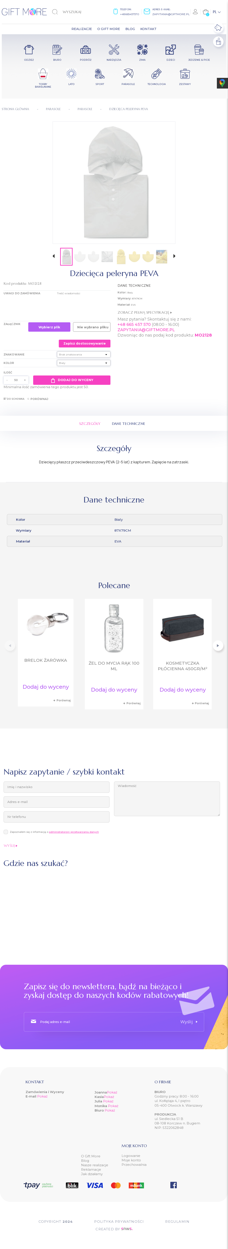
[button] (54, 256)
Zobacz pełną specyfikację (145, 312)
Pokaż (42, 1096)
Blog (85, 1160)
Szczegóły (90, 423)
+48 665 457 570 (134, 324)
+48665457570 (129, 14)
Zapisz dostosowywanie (84, 343)
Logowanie (131, 1156)
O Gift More (90, 1156)
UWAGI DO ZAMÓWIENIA (22, 293)
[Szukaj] (75, 11)
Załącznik (12, 324)
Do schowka (14, 399)
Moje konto (131, 1160)
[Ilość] (16, 380)
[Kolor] (83, 363)
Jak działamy (92, 1174)
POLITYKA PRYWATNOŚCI (119, 1221)
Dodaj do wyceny (71, 380)
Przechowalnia (134, 1164)
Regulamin (177, 1221)
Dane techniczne (128, 423)
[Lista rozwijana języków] (217, 12)
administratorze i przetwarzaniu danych (74, 831)
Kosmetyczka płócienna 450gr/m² (182, 666)
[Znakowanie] (83, 354)
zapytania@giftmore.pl (171, 14)
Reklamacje (91, 1169)
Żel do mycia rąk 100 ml (114, 666)
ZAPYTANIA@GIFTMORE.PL (146, 329)
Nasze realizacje (94, 1165)
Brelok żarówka (45, 660)
